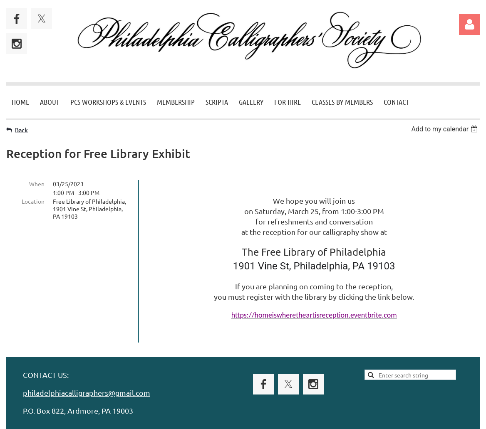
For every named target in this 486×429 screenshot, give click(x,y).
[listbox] (445, 129)
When (37, 183)
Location (33, 201)
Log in (469, 24)
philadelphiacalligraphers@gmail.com (86, 381)
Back (21, 130)
